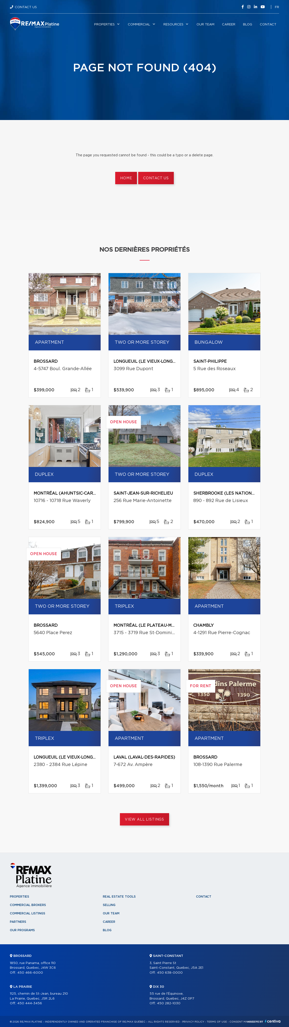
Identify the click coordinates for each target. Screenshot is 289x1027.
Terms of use (217, 1022)
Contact (268, 24)
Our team (205, 24)
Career (228, 24)
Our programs (22, 930)
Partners (18, 921)
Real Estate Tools (119, 896)
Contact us (156, 178)
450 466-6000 (30, 972)
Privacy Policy (193, 1022)
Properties (104, 24)
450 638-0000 (170, 972)
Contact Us (26, 7)
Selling (109, 905)
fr (277, 7)
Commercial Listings (27, 913)
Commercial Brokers (28, 905)
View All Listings (144, 819)
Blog (247, 24)
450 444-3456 (29, 1003)
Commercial (139, 24)
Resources (173, 24)
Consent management (246, 1022)
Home (126, 178)
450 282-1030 (168, 1003)
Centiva (273, 1021)
